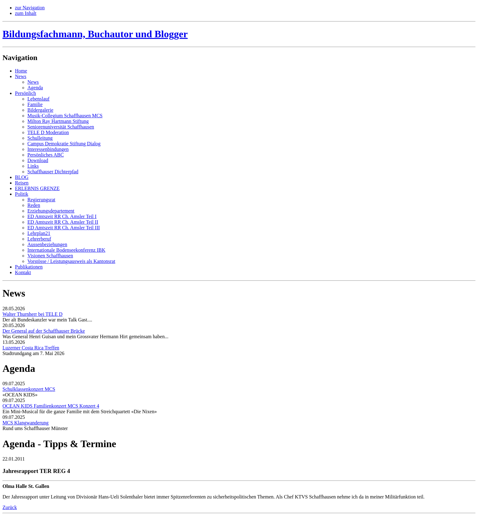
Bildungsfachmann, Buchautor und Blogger (95, 34)
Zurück (9, 507)
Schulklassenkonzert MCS (28, 389)
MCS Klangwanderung (25, 422)
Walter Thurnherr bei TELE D (32, 314)
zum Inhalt (25, 13)
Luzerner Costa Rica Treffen (30, 347)
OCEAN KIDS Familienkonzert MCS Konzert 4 (50, 406)
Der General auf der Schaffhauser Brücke (43, 331)
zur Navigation (30, 7)
